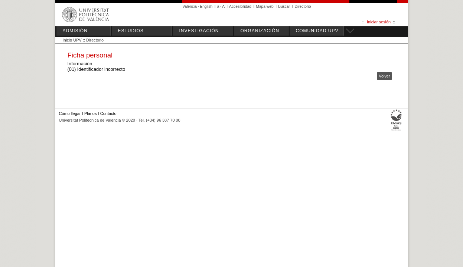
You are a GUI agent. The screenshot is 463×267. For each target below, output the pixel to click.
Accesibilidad (240, 6)
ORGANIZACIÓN (260, 30)
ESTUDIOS (131, 30)
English (206, 6)
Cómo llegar (70, 113)
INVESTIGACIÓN (199, 30)
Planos (90, 113)
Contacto (108, 113)
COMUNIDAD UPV (317, 30)
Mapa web (264, 6)
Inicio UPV (72, 40)
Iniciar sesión (379, 22)
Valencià (190, 6)
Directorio (303, 6)
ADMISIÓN (75, 30)
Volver (384, 76)
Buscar (284, 6)
